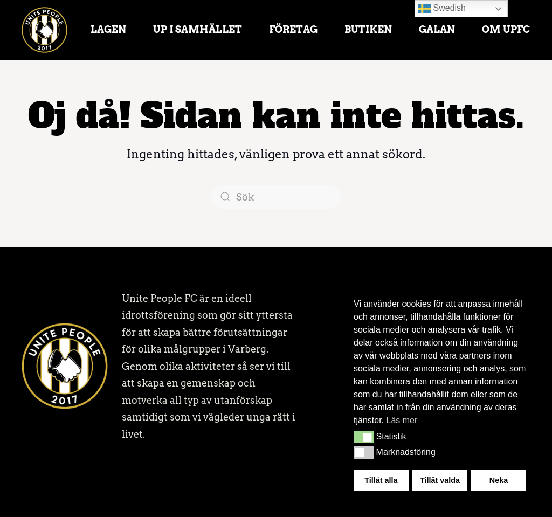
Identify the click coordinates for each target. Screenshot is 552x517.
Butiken (368, 29)
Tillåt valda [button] (440, 480)
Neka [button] (498, 480)
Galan (437, 29)
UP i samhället (197, 29)
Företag (293, 29)
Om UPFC (506, 29)
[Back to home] (44, 29)
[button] (364, 437)
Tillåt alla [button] (380, 480)
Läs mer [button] (401, 420)
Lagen (108, 29)
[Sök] (276, 197)
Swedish (442, 8)
